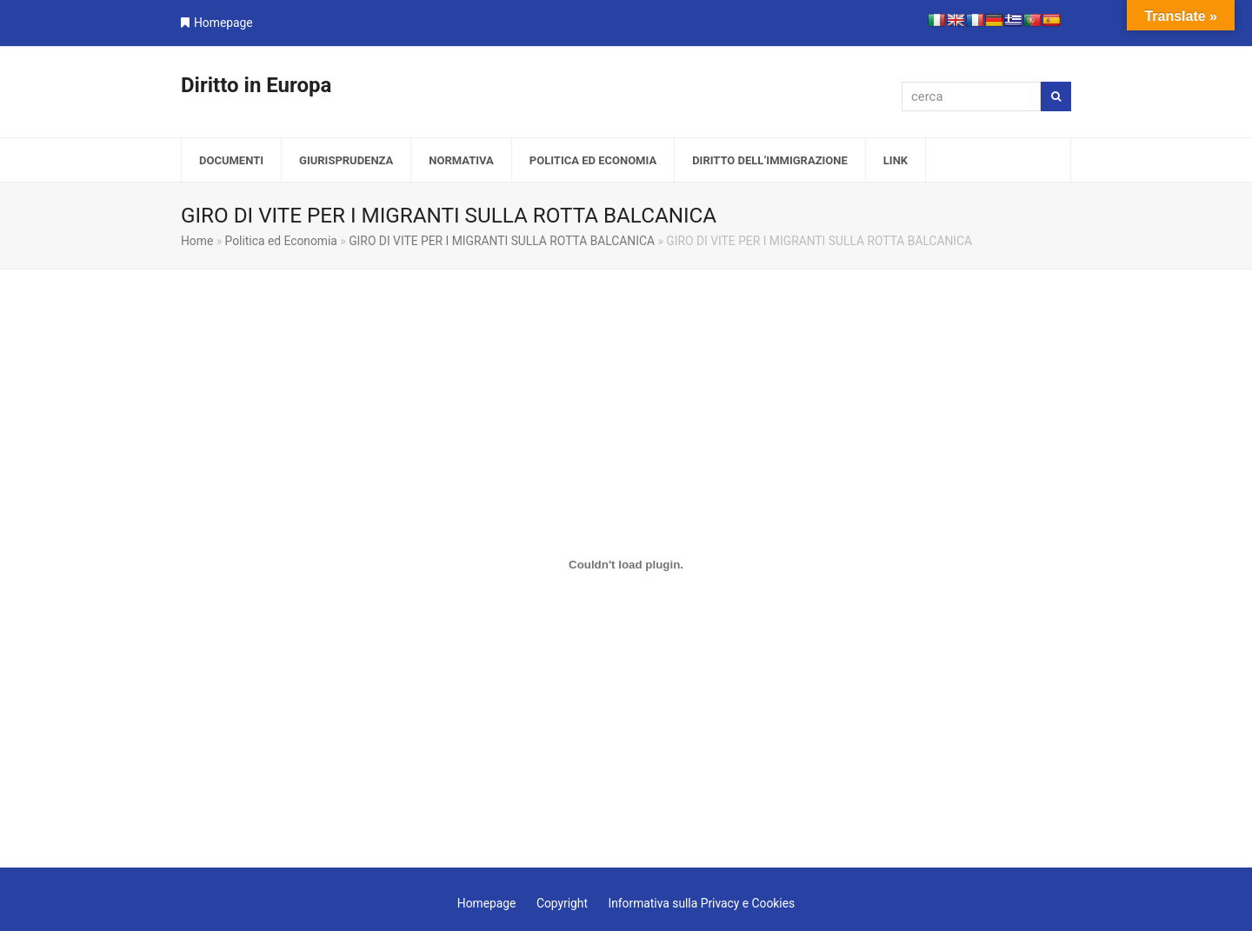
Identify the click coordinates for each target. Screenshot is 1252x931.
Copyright (562, 903)
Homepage (223, 23)
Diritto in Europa (256, 85)
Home (197, 241)
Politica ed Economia (281, 241)
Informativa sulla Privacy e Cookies (701, 903)
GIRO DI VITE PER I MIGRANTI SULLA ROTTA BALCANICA (502, 241)
